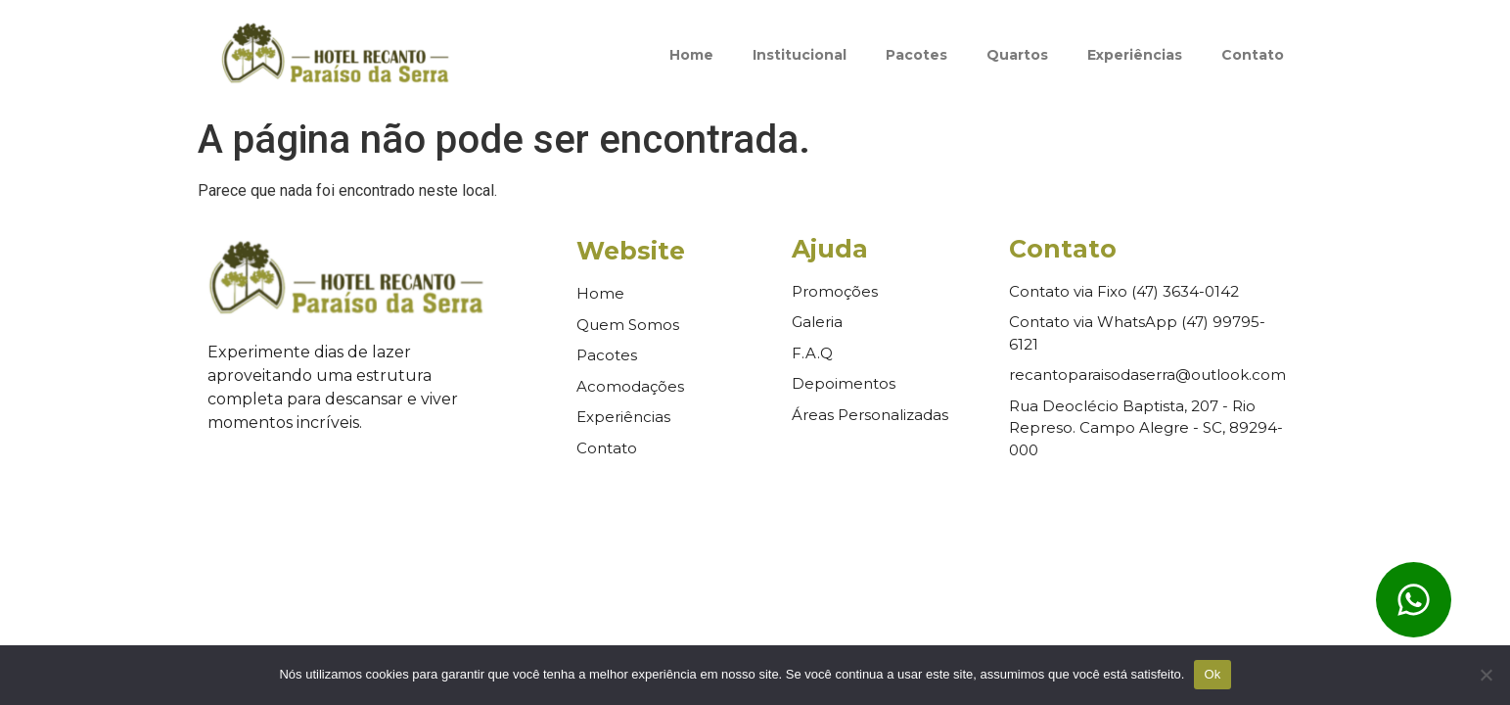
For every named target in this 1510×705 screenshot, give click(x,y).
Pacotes (916, 55)
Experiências (1134, 55)
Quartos (1017, 55)
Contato (1252, 55)
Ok (1212, 674)
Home (691, 55)
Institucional (800, 55)
